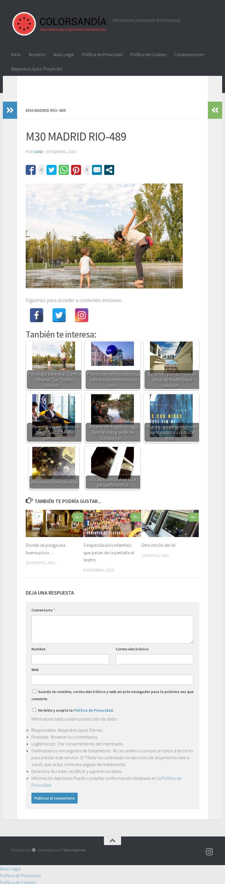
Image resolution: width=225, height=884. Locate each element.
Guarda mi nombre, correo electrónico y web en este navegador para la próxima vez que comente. (112, 695)
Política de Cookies (148, 54)
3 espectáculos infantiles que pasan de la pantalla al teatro (108, 552)
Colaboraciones (189, 54)
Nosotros (37, 54)
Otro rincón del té (158, 545)
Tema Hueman (74, 850)
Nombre (38, 649)
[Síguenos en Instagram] (210, 852)
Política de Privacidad (102, 54)
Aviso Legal (63, 54)
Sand (38, 151)
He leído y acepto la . (73, 710)
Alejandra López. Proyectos (36, 69)
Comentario (43, 610)
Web (35, 669)
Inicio (16, 54)
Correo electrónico (132, 649)
